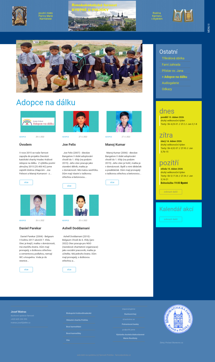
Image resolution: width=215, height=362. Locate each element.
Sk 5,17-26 (172, 176)
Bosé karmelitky (73, 333)
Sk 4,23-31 (172, 124)
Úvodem (25, 144)
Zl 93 (183, 148)
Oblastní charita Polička (77, 320)
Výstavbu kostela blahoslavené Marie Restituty (130, 336)
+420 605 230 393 (19, 319)
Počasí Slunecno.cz (174, 342)
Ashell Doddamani (76, 228)
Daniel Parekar (30, 228)
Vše (68, 340)
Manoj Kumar (115, 144)
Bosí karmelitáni (73, 326)
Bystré (184, 183)
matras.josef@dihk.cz (20, 322)
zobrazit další (171, 191)
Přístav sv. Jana (172, 70)
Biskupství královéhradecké (78, 313)
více (26, 182)
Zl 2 (183, 124)
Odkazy (167, 89)
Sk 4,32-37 (172, 148)
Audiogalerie (170, 83)
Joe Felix (69, 144)
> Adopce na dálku (174, 77)
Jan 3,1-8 (192, 124)
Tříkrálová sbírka (173, 58)
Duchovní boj (130, 314)
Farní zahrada (171, 64)
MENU (208, 28)
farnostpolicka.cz (123, 355)
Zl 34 (183, 176)
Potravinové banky (130, 324)
